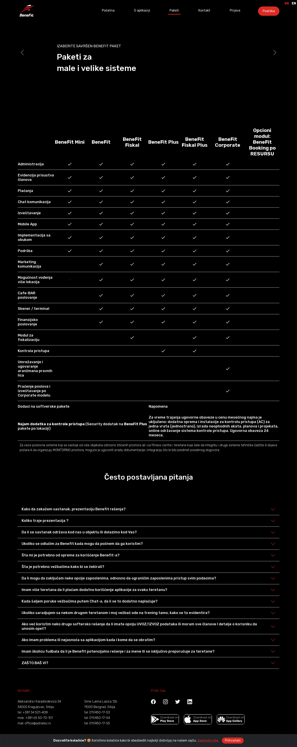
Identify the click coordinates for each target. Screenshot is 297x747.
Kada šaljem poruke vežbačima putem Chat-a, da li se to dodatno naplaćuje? (90, 601)
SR (286, 3)
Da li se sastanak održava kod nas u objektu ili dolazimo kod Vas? (79, 532)
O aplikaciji (142, 10)
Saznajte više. (208, 740)
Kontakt (204, 10)
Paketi (174, 10)
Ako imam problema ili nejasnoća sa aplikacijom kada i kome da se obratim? (88, 640)
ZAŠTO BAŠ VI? (35, 663)
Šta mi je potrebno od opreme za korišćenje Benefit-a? (71, 555)
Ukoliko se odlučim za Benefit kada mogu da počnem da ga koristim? (82, 543)
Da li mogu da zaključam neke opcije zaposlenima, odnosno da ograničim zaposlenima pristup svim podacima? (119, 578)
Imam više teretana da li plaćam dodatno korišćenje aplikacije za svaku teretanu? (94, 590)
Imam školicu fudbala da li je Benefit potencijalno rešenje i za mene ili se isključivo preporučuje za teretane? (118, 651)
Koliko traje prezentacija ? (45, 520)
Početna (108, 10)
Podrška (269, 11)
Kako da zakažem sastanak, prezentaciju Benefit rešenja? (74, 509)
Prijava (235, 10)
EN (294, 3)
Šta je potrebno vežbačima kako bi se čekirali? (63, 566)
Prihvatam (233, 740)
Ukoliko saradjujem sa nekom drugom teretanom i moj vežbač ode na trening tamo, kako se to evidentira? (116, 613)
